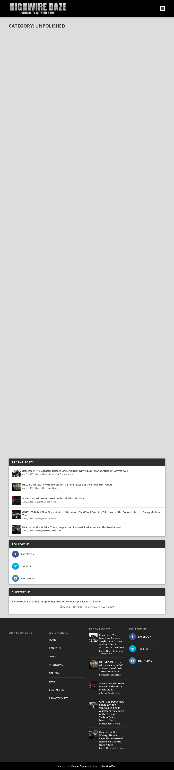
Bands (38, 474)
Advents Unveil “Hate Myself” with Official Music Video (53, 498)
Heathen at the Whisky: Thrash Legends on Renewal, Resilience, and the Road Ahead (71, 527)
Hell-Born (46, 488)
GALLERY (54, 673)
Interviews (56, 530)
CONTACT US (56, 689)
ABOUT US (55, 648)
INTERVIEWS (56, 664)
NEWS (52, 656)
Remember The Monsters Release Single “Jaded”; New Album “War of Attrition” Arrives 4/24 (75, 470)
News (45, 474)
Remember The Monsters (61, 474)
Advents (39, 501)
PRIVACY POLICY (58, 698)
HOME (52, 639)
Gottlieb (46, 518)
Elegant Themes (80, 766)
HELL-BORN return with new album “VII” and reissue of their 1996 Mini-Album (67, 484)
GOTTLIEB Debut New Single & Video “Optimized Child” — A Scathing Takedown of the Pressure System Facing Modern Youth (91, 514)
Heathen (46, 530)
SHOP (52, 681)
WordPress (111, 766)
